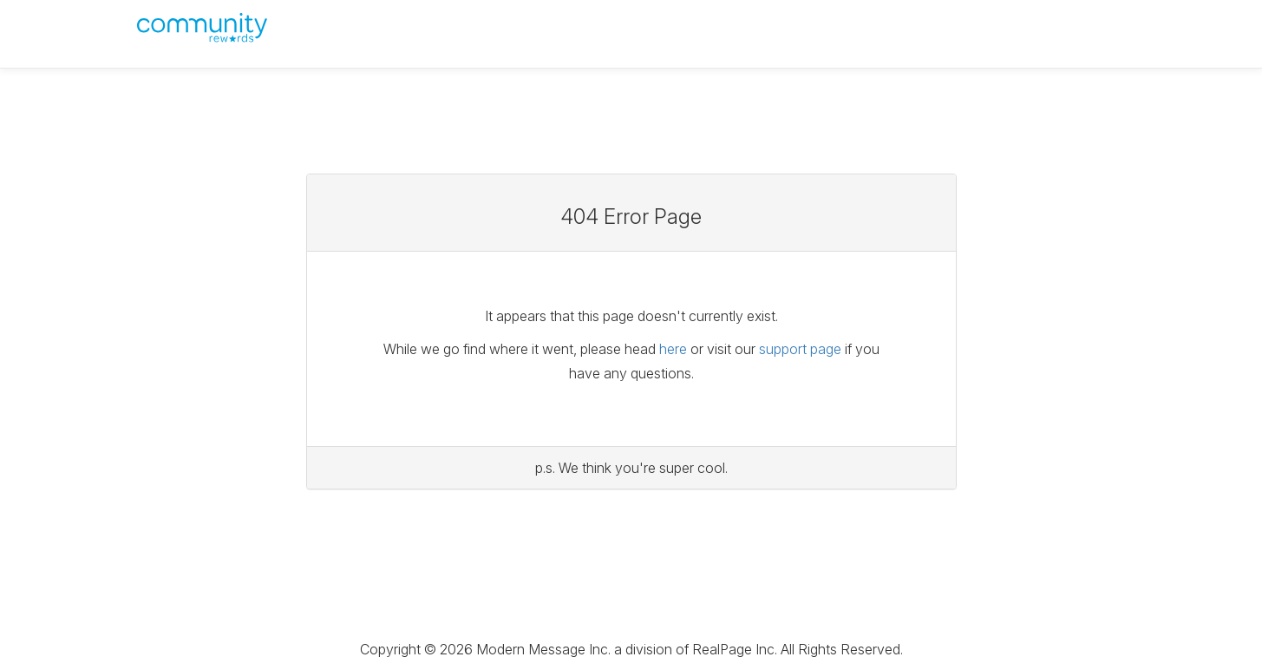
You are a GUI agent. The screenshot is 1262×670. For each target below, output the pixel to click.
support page (800, 349)
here (673, 349)
